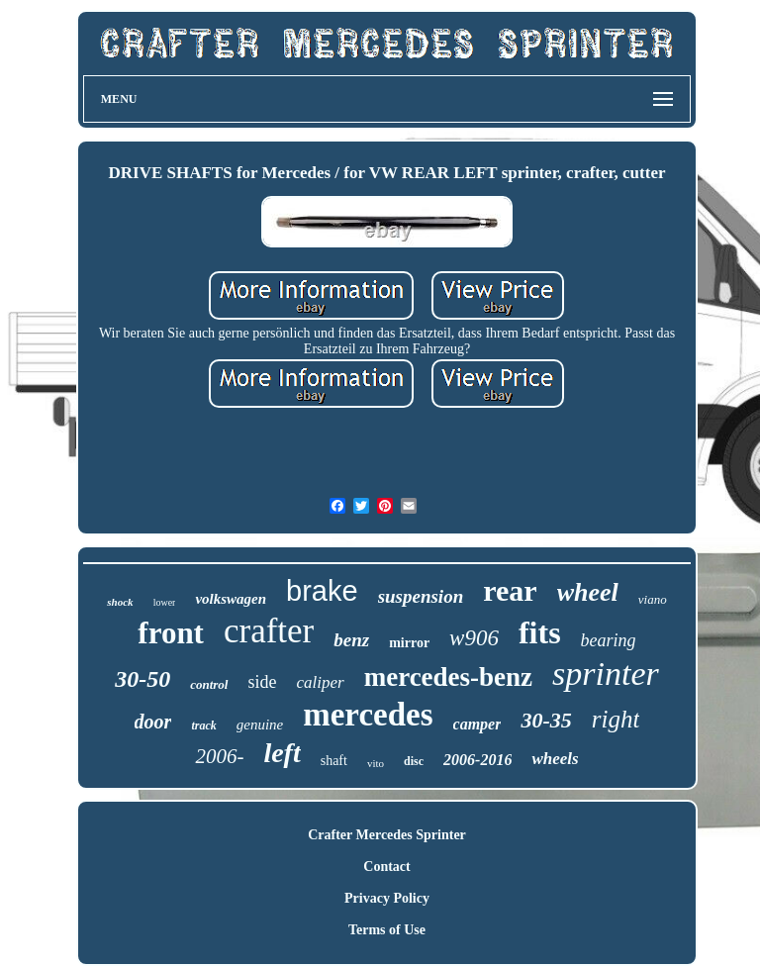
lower (164, 602)
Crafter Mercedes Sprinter (387, 834)
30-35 (546, 720)
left (281, 752)
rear (509, 590)
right (616, 719)
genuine (260, 724)
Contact (386, 866)
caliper (320, 682)
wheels (554, 758)
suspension (421, 596)
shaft (334, 760)
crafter (269, 631)
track (203, 725)
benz (351, 639)
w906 (474, 638)
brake (322, 591)
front (171, 633)
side (262, 682)
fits (540, 632)
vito (375, 763)
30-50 (142, 679)
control (209, 684)
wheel (587, 592)
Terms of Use (387, 929)
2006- (219, 756)
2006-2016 (477, 759)
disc (414, 761)
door (153, 721)
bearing (608, 640)
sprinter (605, 673)
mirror (409, 642)
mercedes (367, 714)
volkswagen (230, 599)
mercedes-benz (448, 677)
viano (652, 599)
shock (120, 602)
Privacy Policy (386, 898)
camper (477, 724)
